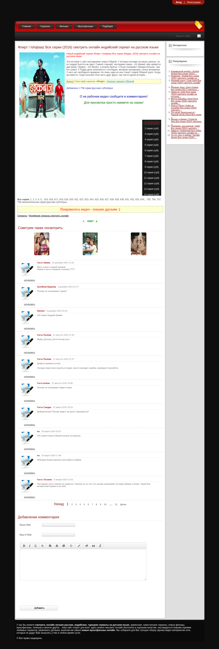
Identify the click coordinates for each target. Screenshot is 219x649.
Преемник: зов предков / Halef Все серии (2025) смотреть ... (185, 127)
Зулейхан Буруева (46, 287)
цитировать (29, 280)
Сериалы (45, 26)
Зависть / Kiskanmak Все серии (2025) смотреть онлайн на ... (186, 131)
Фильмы (64, 26)
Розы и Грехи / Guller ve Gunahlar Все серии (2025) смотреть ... (184, 107)
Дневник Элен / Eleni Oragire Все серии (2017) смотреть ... (185, 88)
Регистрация (193, 2)
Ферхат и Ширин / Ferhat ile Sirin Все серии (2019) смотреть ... (186, 121)
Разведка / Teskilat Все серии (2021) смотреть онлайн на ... (185, 77)
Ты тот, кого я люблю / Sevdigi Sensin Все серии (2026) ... (185, 136)
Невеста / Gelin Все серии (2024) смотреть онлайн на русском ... (184, 94)
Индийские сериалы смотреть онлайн (49, 215)
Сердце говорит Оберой (120, 81)
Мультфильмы (85, 26)
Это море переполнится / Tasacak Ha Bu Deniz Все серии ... (186, 114)
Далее (123, 504)
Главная (26, 26)
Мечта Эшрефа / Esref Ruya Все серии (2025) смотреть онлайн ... (184, 101)
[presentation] (48, 598)
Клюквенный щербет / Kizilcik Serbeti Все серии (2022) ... (185, 72)
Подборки (108, 26)
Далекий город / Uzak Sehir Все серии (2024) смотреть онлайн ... (186, 82)
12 (116, 504)
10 (105, 504)
